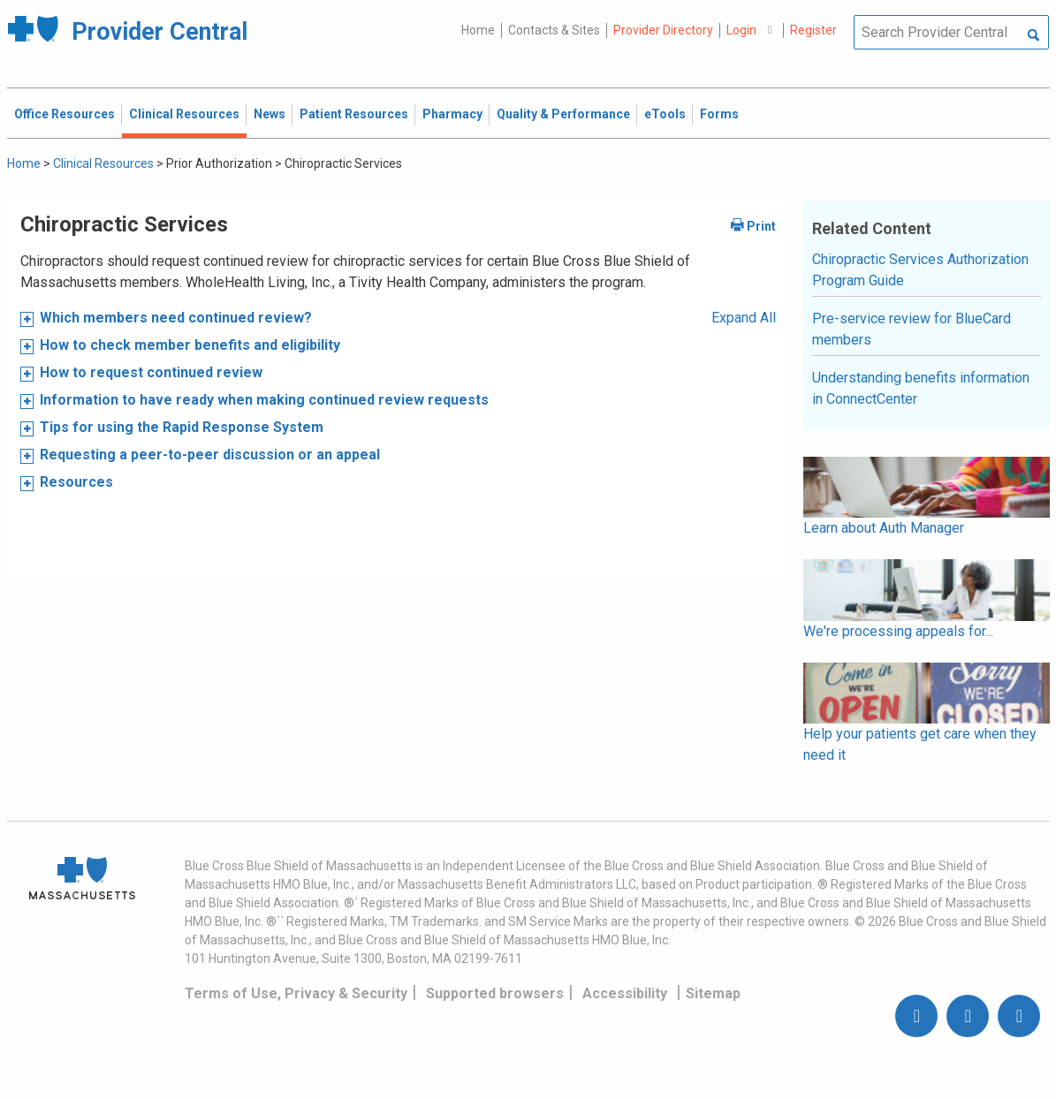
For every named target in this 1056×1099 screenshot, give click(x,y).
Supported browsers (495, 993)
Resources (76, 482)
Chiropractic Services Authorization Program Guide (920, 270)
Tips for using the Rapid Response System (181, 427)
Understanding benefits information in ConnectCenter (920, 388)
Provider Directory (663, 30)
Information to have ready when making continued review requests (264, 399)
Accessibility (624, 993)
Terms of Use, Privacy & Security (296, 993)
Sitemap (713, 993)
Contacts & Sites (554, 30)
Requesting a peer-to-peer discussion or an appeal (210, 454)
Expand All (743, 317)
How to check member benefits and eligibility (190, 345)
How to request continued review (153, 372)
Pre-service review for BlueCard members (911, 329)
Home (478, 30)
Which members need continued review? (176, 317)
